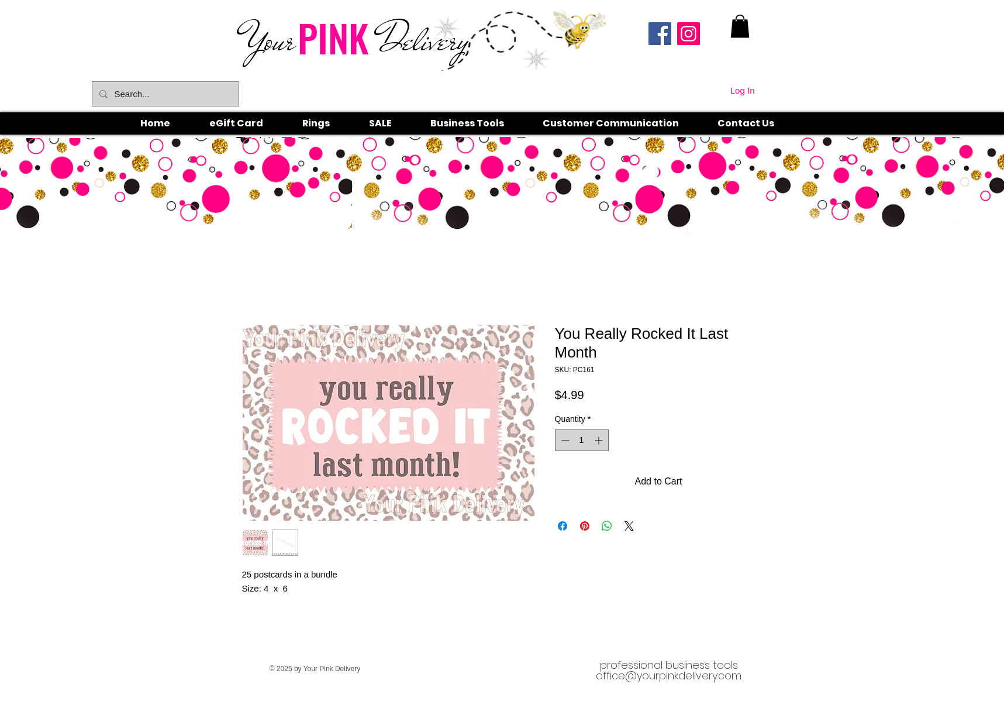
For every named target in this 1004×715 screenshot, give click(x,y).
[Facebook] (659, 33)
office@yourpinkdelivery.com (668, 675)
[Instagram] (688, 33)
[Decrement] (564, 440)
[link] (740, 26)
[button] (329, 123)
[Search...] (164, 94)
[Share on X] (629, 526)
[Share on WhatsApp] (607, 526)
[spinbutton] (581, 440)
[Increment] (599, 440)
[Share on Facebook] (563, 526)
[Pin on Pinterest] (585, 526)
